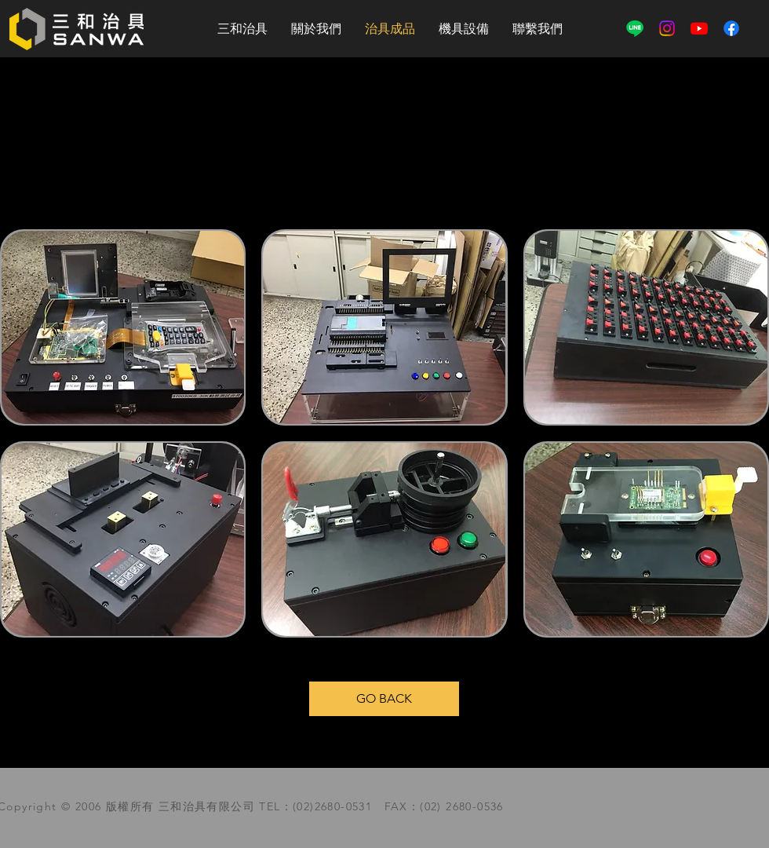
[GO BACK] (384, 699)
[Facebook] (731, 28)
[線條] (635, 28)
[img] (384, 539)
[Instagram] (667, 28)
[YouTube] (699, 28)
